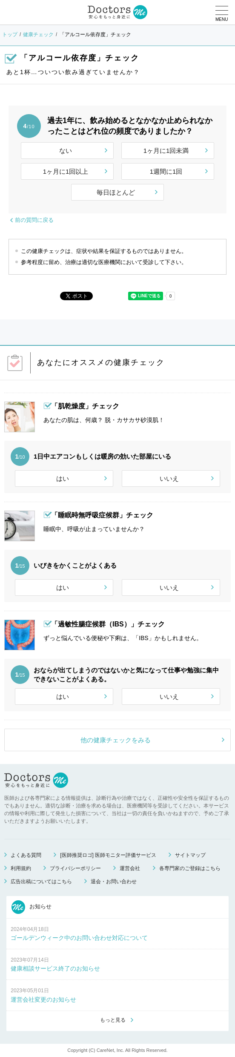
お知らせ (31, 907)
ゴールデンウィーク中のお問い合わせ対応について (79, 937)
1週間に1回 (166, 171)
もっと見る (113, 1020)
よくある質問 (26, 855)
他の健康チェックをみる (115, 740)
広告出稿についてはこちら (41, 882)
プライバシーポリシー (75, 868)
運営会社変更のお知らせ (43, 999)
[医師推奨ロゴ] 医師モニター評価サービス (108, 855)
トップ (9, 34)
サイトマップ (190, 855)
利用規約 (21, 868)
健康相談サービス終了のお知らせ (55, 968)
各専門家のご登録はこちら (190, 868)
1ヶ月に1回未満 (166, 150)
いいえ (169, 478)
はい (62, 478)
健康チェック (38, 34)
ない (65, 150)
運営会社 (130, 868)
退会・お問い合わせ (114, 882)
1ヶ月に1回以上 (66, 171)
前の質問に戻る (34, 220)
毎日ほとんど (116, 192)
